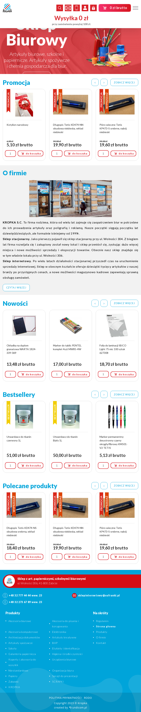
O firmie (101, 637)
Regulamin (102, 621)
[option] (70, 47)
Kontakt (101, 642)
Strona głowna (106, 626)
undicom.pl (78, 707)
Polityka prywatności (65, 697)
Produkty (101, 631)
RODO (88, 697)
